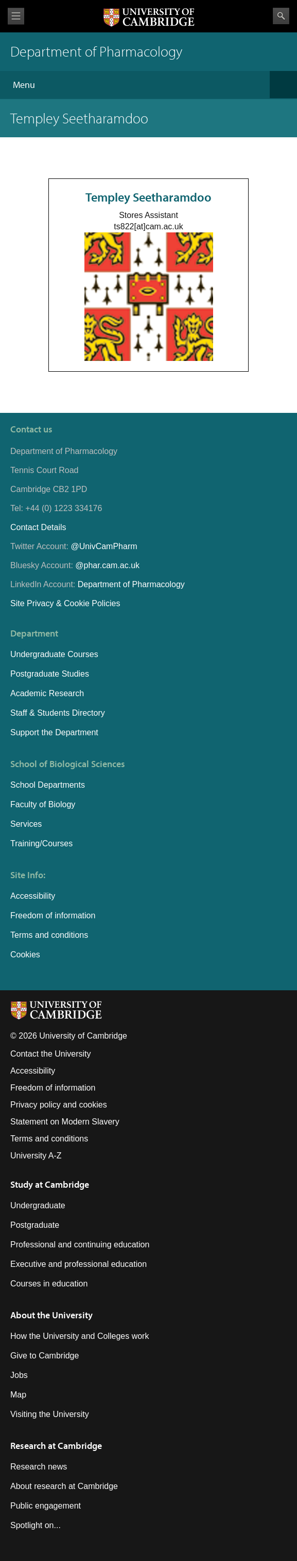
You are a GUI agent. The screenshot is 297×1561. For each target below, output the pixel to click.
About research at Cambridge (64, 1486)
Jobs (19, 1375)
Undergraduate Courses (54, 654)
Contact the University (50, 1053)
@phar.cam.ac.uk (107, 565)
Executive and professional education (78, 1264)
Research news (38, 1466)
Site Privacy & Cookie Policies (65, 603)
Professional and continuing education (79, 1244)
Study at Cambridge (49, 1184)
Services (26, 824)
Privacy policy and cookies (58, 1104)
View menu (16, 16)
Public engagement (45, 1505)
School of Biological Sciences (67, 764)
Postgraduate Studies (49, 673)
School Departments (47, 784)
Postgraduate (34, 1225)
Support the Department (54, 732)
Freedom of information (52, 915)
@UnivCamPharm (104, 546)
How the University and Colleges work (79, 1336)
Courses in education (49, 1283)
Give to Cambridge (44, 1355)
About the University (51, 1315)
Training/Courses (41, 843)
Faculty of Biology (42, 804)
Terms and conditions (49, 935)
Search (281, 16)
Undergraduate (37, 1205)
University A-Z (36, 1155)
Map (18, 1394)
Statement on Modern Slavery (64, 1121)
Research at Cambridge (56, 1445)
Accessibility (32, 896)
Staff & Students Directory (57, 713)
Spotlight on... (35, 1525)
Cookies (25, 954)
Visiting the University (49, 1414)
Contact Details (38, 527)
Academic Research (47, 693)
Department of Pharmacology (131, 584)
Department (34, 633)
